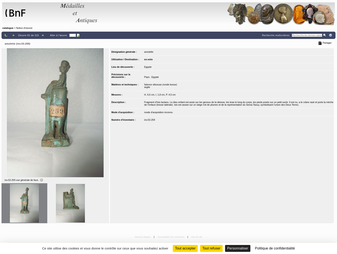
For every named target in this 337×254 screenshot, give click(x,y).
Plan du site (196, 237)
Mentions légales (143, 237)
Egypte (148, 67)
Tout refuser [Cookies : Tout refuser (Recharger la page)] (211, 248)
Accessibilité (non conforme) (171, 237)
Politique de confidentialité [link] (275, 248)
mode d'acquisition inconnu (158, 112)
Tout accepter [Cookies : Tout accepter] (185, 248)
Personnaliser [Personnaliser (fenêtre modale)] (237, 248)
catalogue (7, 28)
